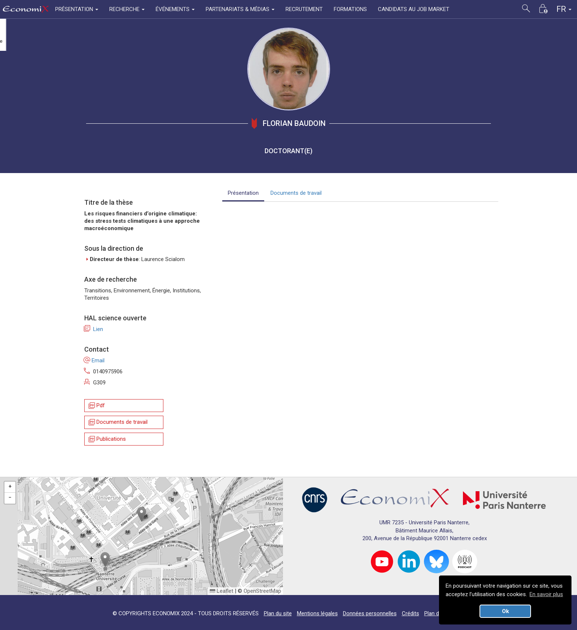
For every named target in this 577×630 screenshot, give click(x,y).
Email (94, 360)
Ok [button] (505, 611)
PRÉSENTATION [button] (76, 9)
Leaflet (221, 591)
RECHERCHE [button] (127, 9)
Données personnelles (370, 613)
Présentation (243, 193)
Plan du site (278, 613)
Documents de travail (118, 422)
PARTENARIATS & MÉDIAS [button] (240, 9)
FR (563, 9)
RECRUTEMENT (304, 9)
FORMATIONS (350, 9)
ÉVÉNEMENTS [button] (175, 9)
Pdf (96, 405)
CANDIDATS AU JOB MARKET (413, 9)
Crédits (410, 613)
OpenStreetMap (262, 591)
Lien (93, 329)
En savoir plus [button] (546, 594)
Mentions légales (317, 613)
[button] (141, 514)
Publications (107, 439)
